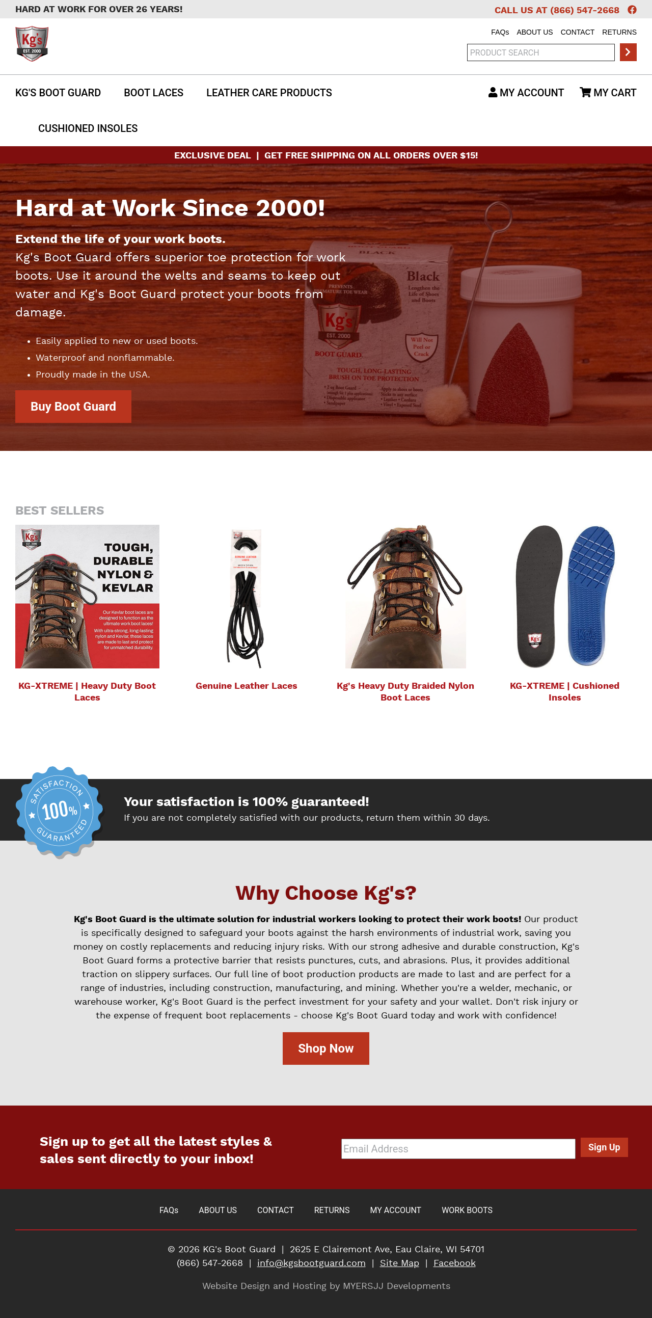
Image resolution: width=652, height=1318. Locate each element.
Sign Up (604, 1147)
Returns (619, 32)
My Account (526, 93)
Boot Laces (153, 93)
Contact (578, 32)
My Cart (608, 93)
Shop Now (326, 1048)
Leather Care (269, 93)
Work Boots (467, 1210)
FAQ (500, 32)
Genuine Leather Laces (246, 686)
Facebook (454, 1263)
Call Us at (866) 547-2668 (557, 10)
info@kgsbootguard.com (311, 1263)
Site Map (399, 1263)
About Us (535, 32)
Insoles (88, 128)
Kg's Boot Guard (58, 93)
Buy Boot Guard (73, 406)
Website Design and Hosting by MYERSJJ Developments (326, 1286)
